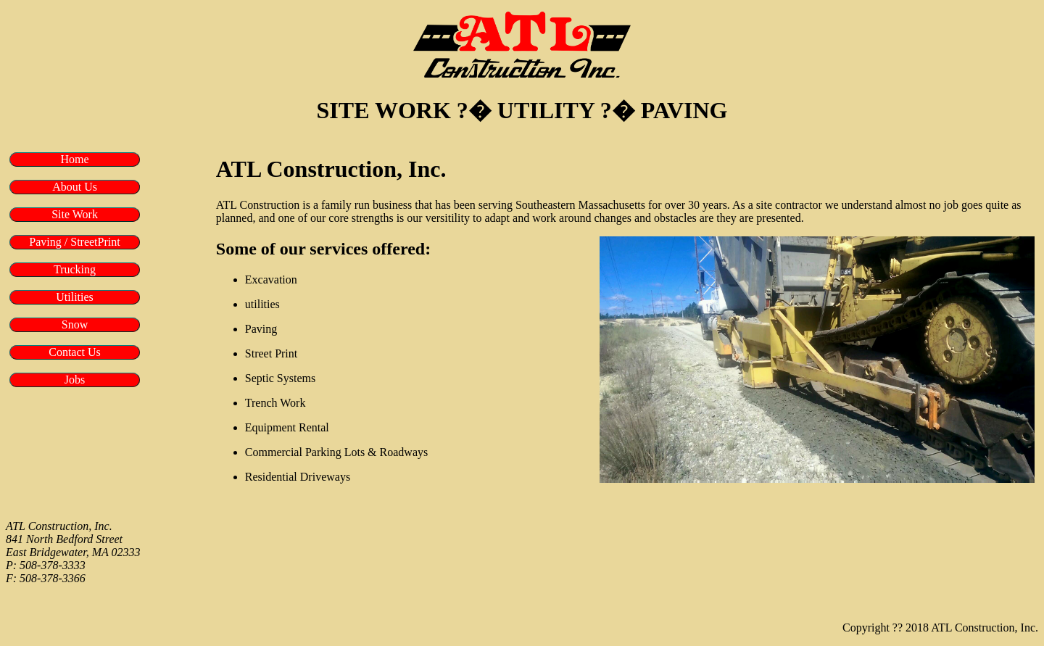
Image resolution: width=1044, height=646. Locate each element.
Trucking (75, 269)
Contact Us (75, 352)
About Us (74, 187)
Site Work (74, 214)
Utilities (75, 297)
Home (74, 159)
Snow (75, 324)
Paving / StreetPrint (74, 242)
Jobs (75, 379)
